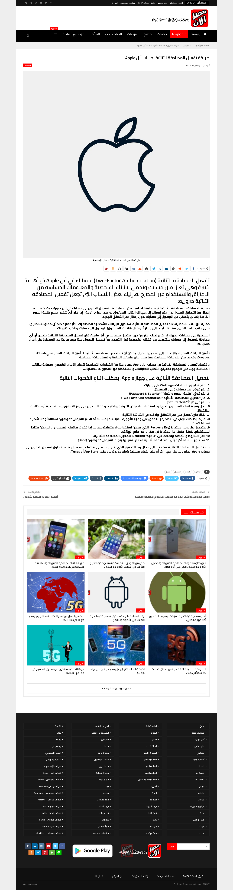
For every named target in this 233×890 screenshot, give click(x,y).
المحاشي (201, 753)
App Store (197, 472)
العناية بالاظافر (150, 760)
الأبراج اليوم (104, 780)
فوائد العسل (103, 826)
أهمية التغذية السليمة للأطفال (40, 496)
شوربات (201, 800)
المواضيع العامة (74, 34)
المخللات (201, 766)
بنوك (107, 786)
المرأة (96, 34)
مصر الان (27, 884)
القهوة (154, 786)
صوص (202, 786)
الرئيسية (199, 34)
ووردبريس (56, 746)
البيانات (187, 472)
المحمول (177, 472)
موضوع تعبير (151, 833)
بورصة (106, 793)
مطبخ (148, 34)
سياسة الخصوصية (128, 3)
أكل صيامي (199, 746)
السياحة (153, 800)
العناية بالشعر (151, 773)
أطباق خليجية (199, 760)
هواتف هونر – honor (51, 826)
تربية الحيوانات (151, 806)
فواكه (202, 826)
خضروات (105, 820)
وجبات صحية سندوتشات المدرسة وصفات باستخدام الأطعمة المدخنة (172, 496)
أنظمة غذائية (151, 726)
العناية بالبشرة (151, 766)
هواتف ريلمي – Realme (50, 786)
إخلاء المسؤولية (176, 3)
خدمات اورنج (103, 753)
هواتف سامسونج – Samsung (47, 793)
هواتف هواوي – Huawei (49, 820)
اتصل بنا (115, 3)
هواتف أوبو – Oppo (52, 773)
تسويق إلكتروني (53, 760)
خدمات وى (104, 766)
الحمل (154, 739)
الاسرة (154, 733)
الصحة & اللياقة (150, 753)
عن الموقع (162, 3)
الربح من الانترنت (102, 726)
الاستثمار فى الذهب (100, 733)
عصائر (202, 813)
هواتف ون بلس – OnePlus (48, 833)
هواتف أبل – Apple (52, 766)
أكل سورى (200, 739)
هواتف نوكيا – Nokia (51, 813)
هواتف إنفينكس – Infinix (49, 780)
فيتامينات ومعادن (101, 833)
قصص (202, 833)
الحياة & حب (113, 34)
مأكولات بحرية (198, 733)
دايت (155, 820)
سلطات (201, 793)
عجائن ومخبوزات (197, 806)
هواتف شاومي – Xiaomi (49, 800)
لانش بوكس (199, 820)
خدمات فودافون (101, 760)
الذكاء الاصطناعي (53, 753)
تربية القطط (152, 813)
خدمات (162, 34)
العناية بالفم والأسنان (147, 780)
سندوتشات (200, 780)
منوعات (132, 34)
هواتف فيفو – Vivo (52, 806)
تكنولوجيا (179, 34)
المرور (168, 472)
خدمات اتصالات (102, 773)
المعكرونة (200, 773)
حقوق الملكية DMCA (146, 3)
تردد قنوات (104, 813)
